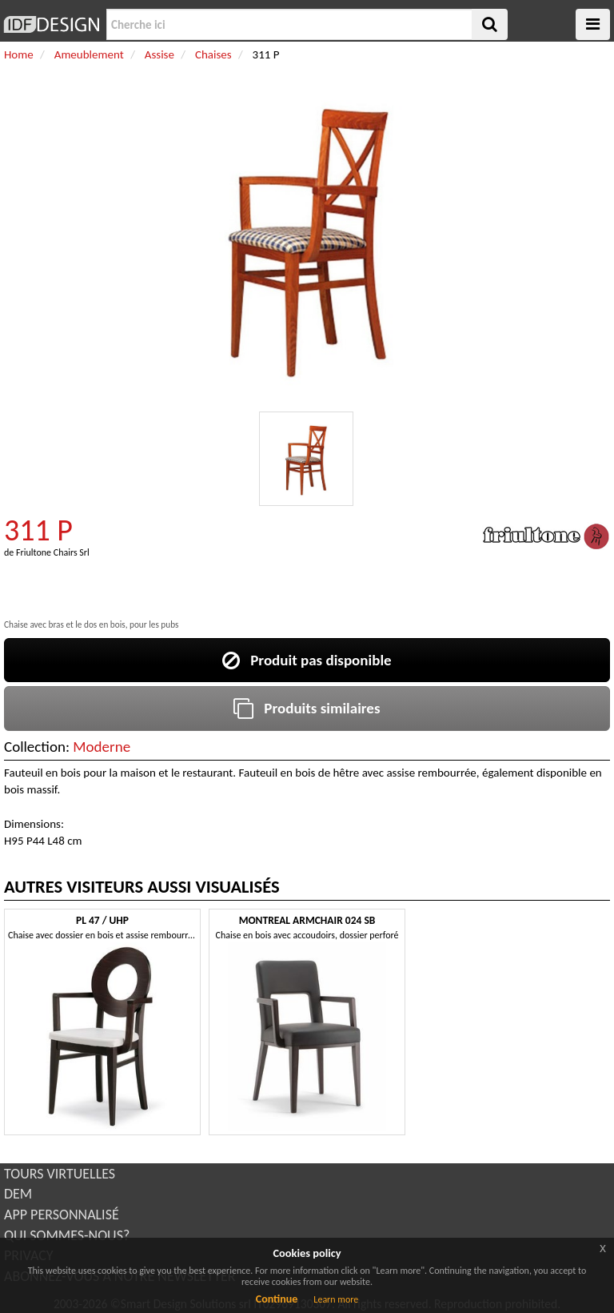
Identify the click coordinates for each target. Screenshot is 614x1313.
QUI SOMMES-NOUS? (67, 1235)
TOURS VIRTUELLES (59, 1174)
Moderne (101, 746)
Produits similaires (306, 708)
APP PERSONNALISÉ (61, 1214)
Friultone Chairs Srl (53, 552)
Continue (277, 1299)
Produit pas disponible (306, 660)
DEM (18, 1194)
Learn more (335, 1299)
